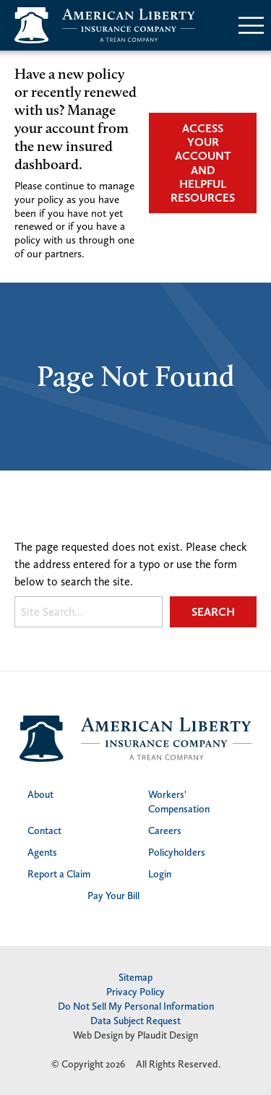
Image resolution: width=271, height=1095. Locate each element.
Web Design (98, 1035)
